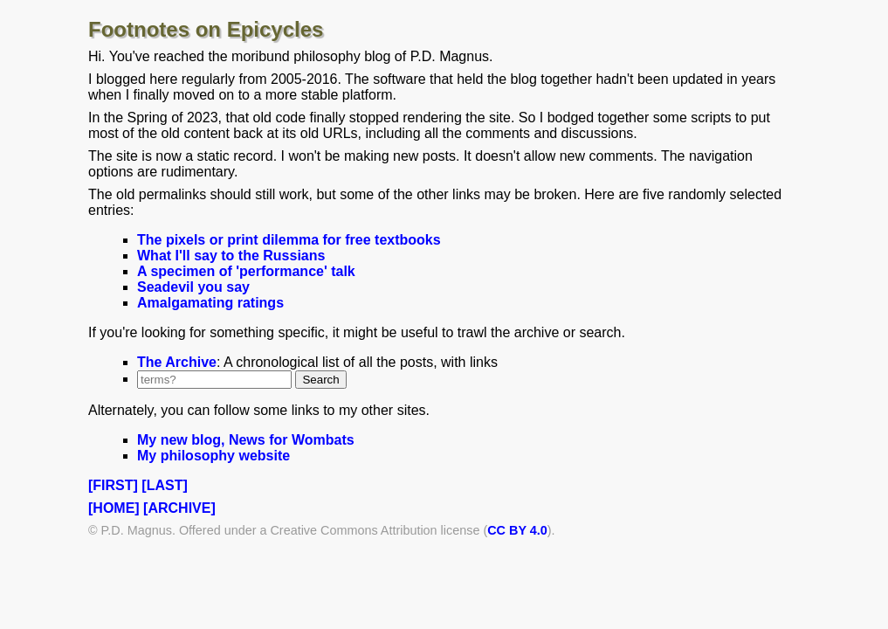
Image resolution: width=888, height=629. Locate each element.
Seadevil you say (193, 287)
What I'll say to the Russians (231, 255)
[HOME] (114, 508)
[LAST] (164, 485)
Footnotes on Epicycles (205, 29)
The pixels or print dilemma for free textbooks (289, 239)
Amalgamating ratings (210, 302)
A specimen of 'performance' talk (246, 271)
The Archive (177, 362)
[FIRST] (113, 485)
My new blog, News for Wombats (246, 439)
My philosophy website (213, 455)
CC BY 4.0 (517, 530)
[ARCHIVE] (179, 508)
